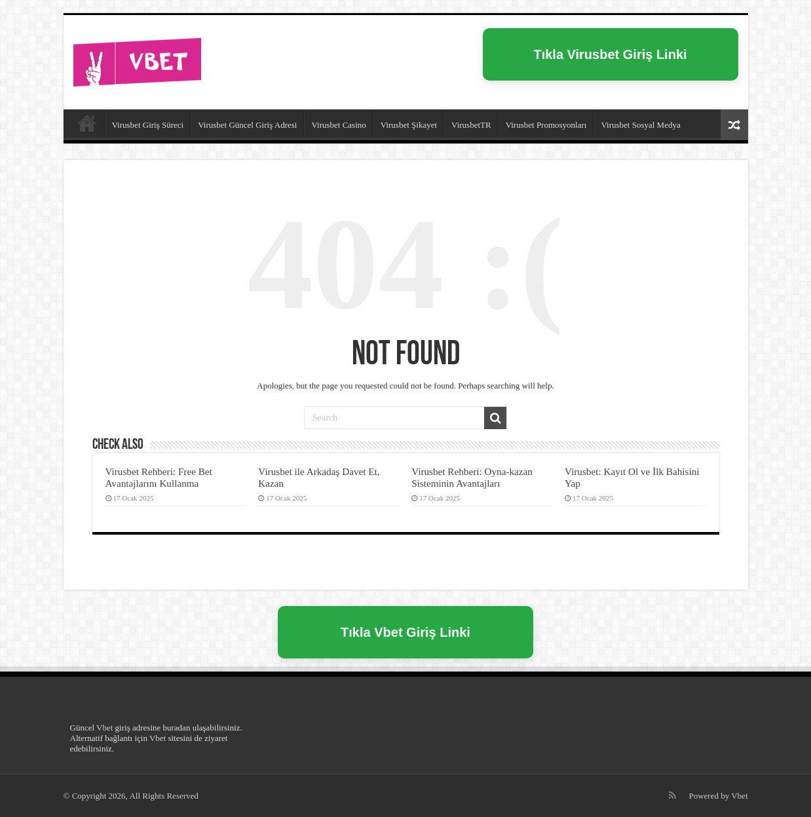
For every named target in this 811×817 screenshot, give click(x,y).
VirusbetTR (471, 125)
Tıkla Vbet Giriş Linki (405, 632)
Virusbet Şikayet (409, 125)
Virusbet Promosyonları (546, 125)
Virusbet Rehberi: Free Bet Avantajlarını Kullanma (158, 477)
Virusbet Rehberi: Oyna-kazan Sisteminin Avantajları (472, 477)
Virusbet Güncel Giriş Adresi (247, 125)
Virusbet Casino (338, 125)
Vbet (104, 727)
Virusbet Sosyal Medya (640, 125)
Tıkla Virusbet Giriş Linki (610, 54)
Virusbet (87, 123)
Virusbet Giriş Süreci (148, 125)
